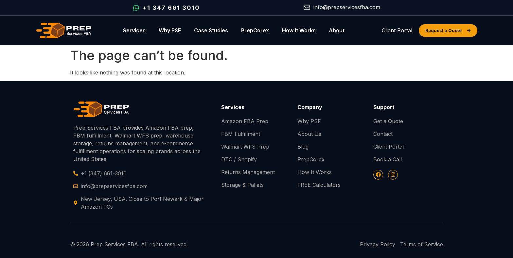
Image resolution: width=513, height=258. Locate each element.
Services (134, 30)
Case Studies (211, 30)
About (337, 30)
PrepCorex (255, 30)
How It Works (299, 30)
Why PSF (170, 30)
